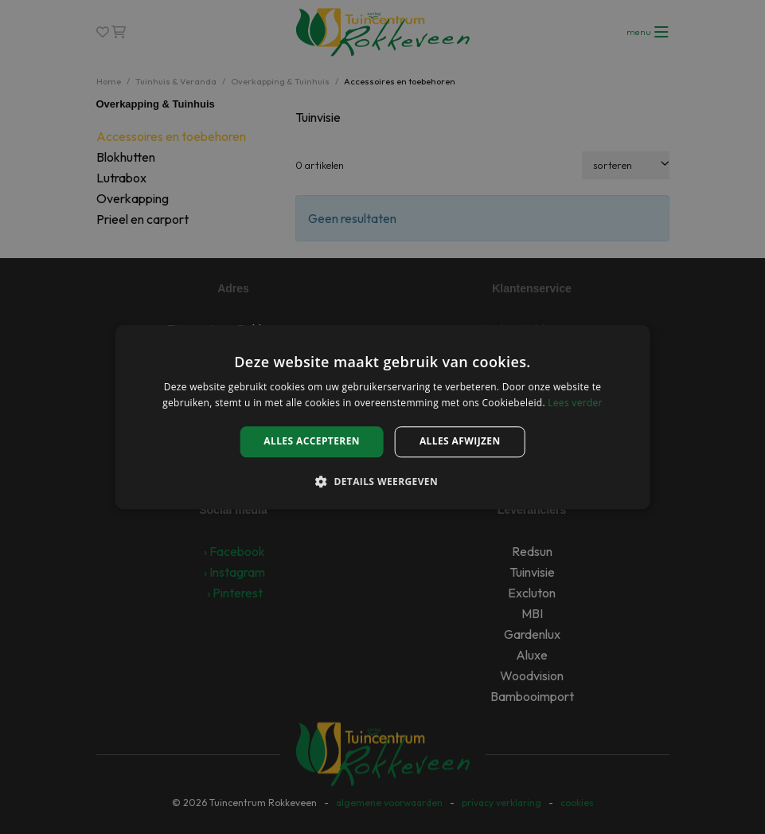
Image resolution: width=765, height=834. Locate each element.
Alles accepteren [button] (311, 441)
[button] (382, 481)
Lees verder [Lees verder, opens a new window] (575, 402)
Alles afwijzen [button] (460, 441)
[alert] (382, 417)
